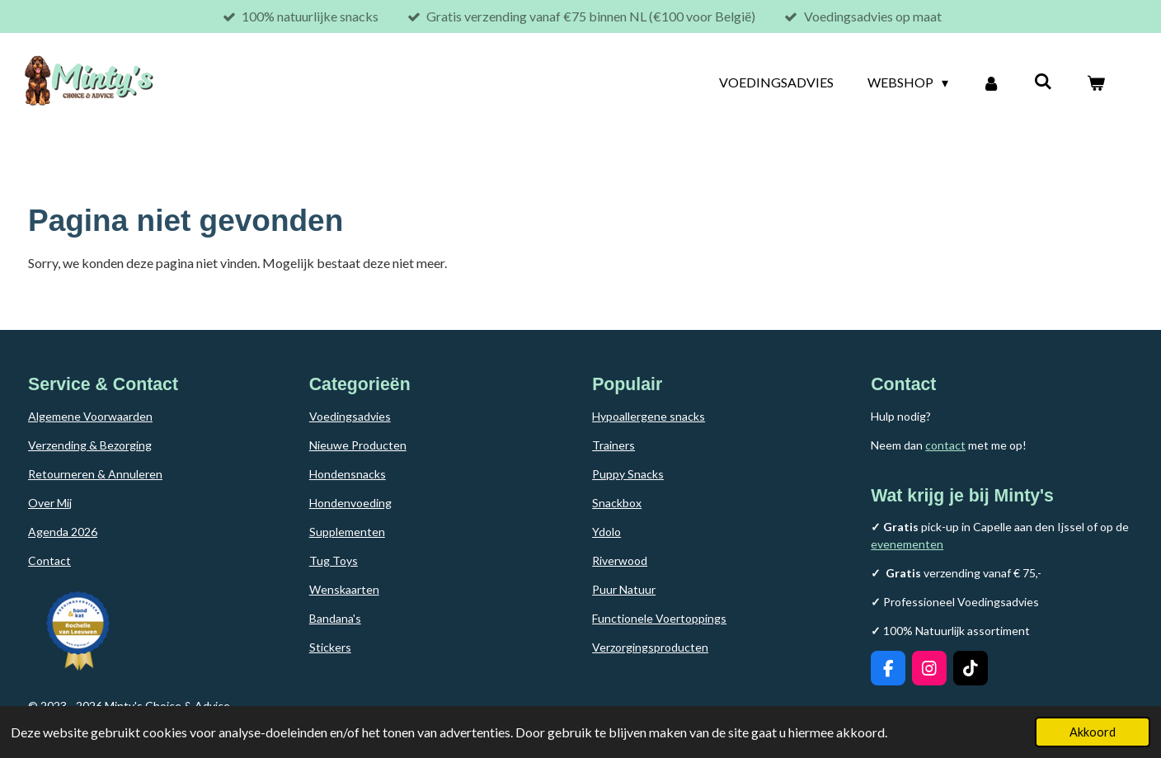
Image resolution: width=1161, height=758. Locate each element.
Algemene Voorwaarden (90, 416)
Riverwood (619, 560)
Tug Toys (333, 560)
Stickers (330, 647)
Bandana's (335, 618)
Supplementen (347, 532)
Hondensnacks (347, 474)
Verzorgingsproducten (650, 647)
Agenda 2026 (62, 532)
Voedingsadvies (350, 416)
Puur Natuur (624, 589)
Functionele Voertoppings (659, 618)
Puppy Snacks (628, 474)
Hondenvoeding (350, 503)
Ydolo (606, 532)
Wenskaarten (344, 589)
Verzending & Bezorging (90, 445)
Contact (49, 560)
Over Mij (50, 503)
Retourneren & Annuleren (95, 474)
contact (945, 445)
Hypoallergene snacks (648, 416)
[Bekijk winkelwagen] (1096, 82)
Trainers (613, 445)
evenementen (907, 544)
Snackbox (617, 503)
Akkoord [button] (1092, 732)
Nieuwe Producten (358, 445)
